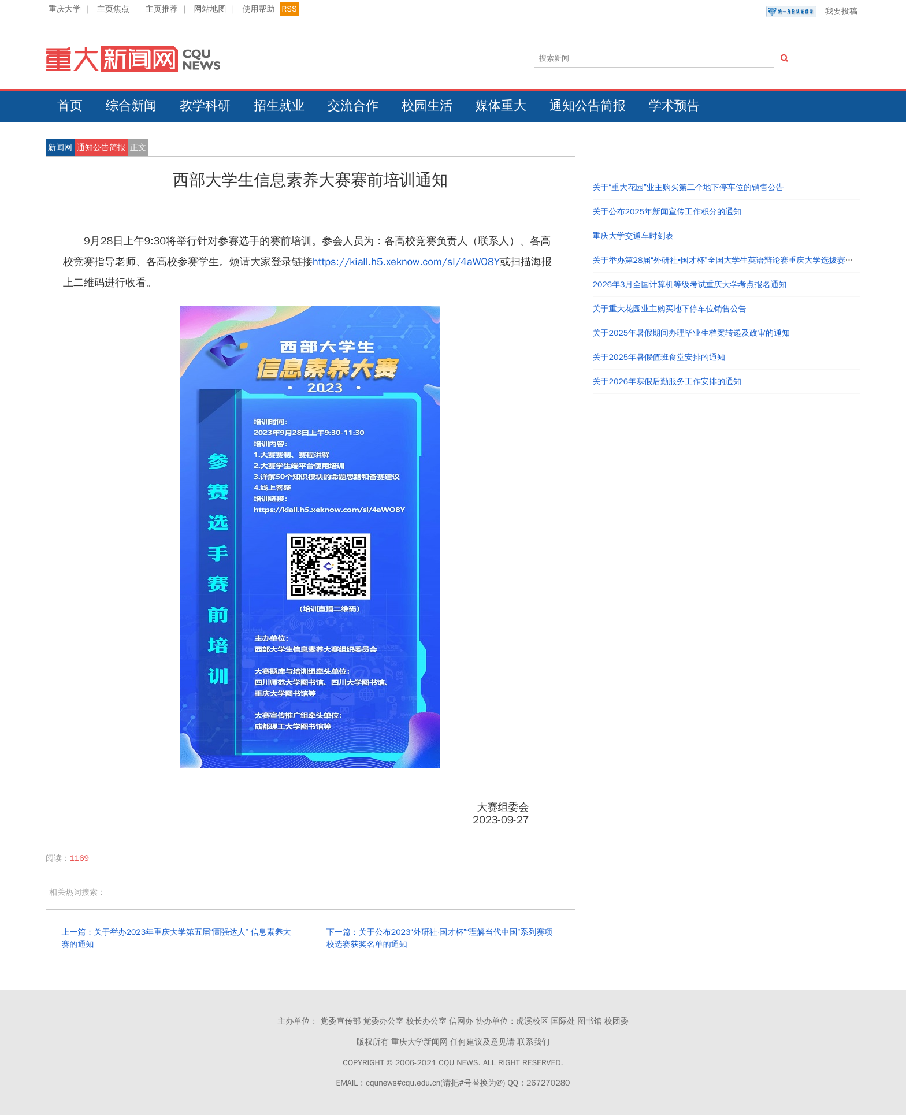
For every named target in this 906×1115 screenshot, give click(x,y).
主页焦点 (113, 9)
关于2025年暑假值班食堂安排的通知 (659, 357)
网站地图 (210, 9)
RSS (289, 9)
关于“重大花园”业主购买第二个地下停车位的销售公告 (688, 187)
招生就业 (279, 106)
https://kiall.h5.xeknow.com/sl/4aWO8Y (406, 261)
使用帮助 (258, 9)
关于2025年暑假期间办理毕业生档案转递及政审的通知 (691, 333)
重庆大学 (65, 9)
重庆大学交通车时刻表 (633, 236)
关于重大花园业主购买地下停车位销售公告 (670, 309)
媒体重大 (501, 106)
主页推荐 (162, 9)
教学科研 (205, 106)
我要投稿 (811, 11)
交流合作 (353, 106)
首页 (70, 106)
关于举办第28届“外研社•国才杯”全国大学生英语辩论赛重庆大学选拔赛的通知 (731, 260)
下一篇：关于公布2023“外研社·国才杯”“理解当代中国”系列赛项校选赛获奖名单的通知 (439, 938)
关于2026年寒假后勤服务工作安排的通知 (667, 381)
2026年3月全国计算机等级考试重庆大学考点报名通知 (690, 284)
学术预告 (674, 106)
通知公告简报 (587, 106)
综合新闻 (131, 106)
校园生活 (427, 106)
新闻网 (60, 148)
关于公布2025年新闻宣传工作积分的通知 (667, 212)
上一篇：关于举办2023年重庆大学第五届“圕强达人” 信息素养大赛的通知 (176, 938)
